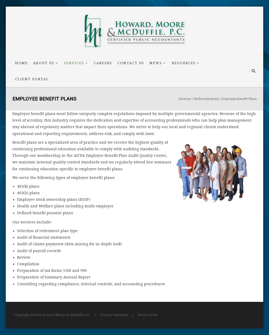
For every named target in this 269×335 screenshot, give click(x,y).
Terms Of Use (148, 315)
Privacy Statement (114, 315)
